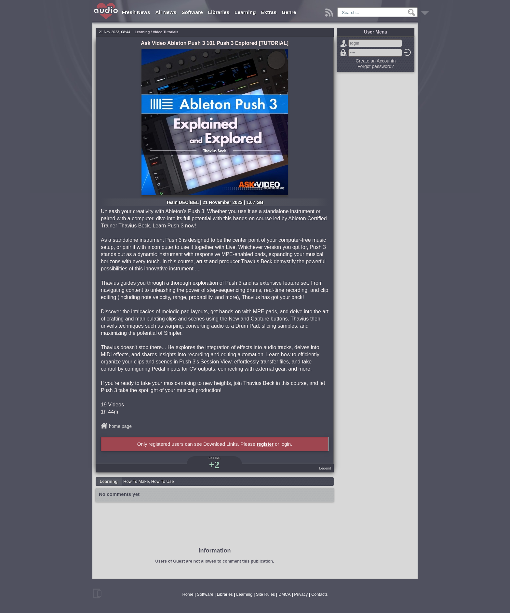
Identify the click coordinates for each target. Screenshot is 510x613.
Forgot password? (343, 52)
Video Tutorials (165, 32)
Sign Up (343, 43)
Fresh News (136, 12)
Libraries (218, 12)
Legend (325, 468)
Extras (268, 12)
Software (192, 12)
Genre (289, 12)
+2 (214, 464)
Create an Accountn (376, 60)
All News (166, 12)
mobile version (97, 593)
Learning (245, 12)
